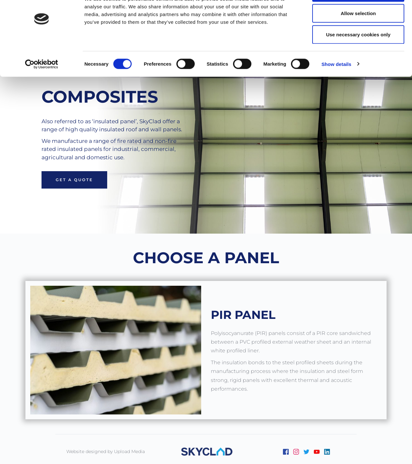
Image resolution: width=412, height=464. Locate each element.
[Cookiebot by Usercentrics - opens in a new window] (42, 89)
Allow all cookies (358, 17)
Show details (336, 88)
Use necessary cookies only (358, 59)
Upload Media (129, 451)
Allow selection (358, 38)
